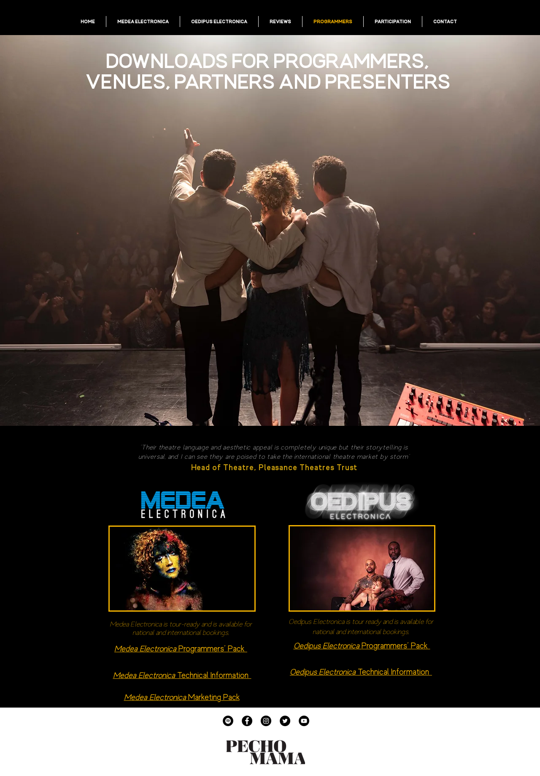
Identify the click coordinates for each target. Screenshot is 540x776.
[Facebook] (247, 721)
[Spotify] (228, 721)
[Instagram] (266, 721)
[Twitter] (285, 721)
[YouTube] (304, 721)
